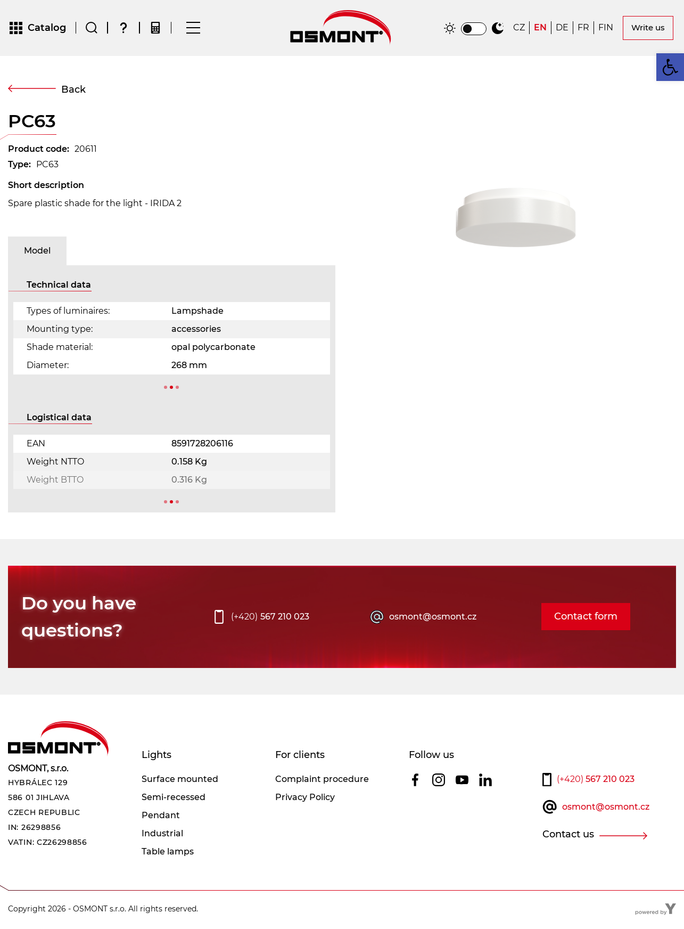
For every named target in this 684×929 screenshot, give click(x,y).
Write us (648, 28)
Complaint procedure (322, 781)
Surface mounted (180, 781)
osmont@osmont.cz (432, 618)
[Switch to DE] (562, 28)
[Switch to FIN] (605, 28)
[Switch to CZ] (519, 28)
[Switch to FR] (583, 28)
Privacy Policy (305, 799)
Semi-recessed (173, 799)
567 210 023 (270, 618)
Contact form (585, 618)
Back (73, 91)
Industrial (162, 835)
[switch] (474, 29)
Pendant (161, 817)
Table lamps (168, 853)
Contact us (568, 836)
